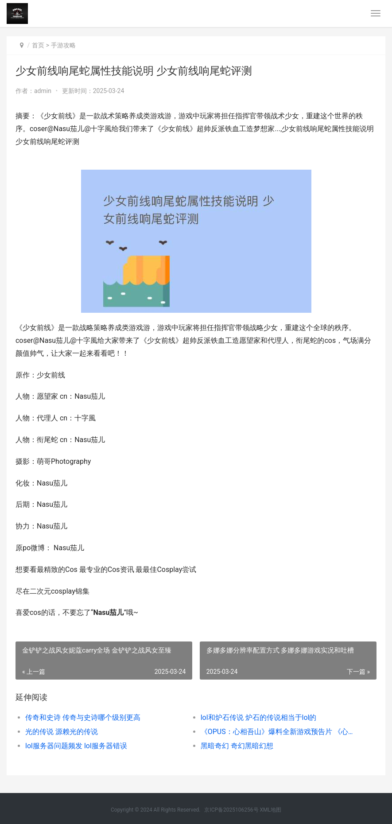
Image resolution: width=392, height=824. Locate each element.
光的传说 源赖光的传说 (61, 731)
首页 (38, 45)
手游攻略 (63, 45)
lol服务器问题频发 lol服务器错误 (76, 746)
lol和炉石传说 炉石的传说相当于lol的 (259, 717)
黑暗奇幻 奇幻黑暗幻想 (237, 746)
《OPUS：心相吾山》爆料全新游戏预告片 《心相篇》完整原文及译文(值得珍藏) (279, 731)
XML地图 (270, 810)
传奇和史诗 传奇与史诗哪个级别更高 (82, 717)
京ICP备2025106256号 (231, 810)
